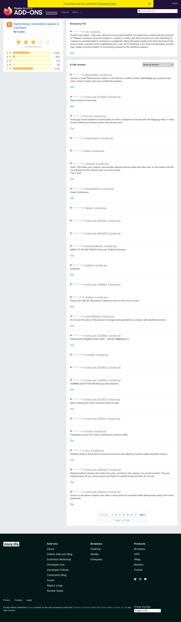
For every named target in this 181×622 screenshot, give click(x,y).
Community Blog (56, 575)
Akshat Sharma (92, 138)
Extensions (51, 12)
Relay (137, 559)
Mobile (94, 554)
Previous (103, 514)
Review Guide (55, 590)
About (50, 548)
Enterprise (96, 559)
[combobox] (157, 11)
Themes (65, 12)
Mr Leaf (88, 116)
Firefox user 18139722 (95, 418)
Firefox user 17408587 (96, 284)
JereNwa (89, 297)
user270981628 (92, 316)
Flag (72, 53)
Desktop (95, 548)
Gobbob (89, 265)
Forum (50, 580)
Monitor (138, 564)
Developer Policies (58, 569)
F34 (87, 31)
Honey (21, 31)
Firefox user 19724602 (96, 367)
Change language (142, 606)
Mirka (87, 151)
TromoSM (89, 354)
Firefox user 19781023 (95, 220)
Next (142, 514)
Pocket (138, 569)
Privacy (6, 600)
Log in (175, 3)
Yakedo (88, 208)
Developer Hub (56, 564)
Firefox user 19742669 (96, 335)
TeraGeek (90, 163)
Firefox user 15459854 (96, 380)
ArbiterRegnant (92, 188)
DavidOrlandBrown (94, 246)
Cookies (18, 600)
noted (30, 607)
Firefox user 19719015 (95, 399)
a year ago (95, 31)
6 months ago (114, 367)
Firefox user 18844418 (96, 233)
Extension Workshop (59, 559)
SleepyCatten (91, 74)
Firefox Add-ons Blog (59, 554)
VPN (136, 554)
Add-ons (52, 543)
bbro (87, 450)
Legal (29, 600)
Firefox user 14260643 (96, 492)
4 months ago (105, 74)
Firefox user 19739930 (96, 97)
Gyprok (88, 431)
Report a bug (54, 585)
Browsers (139, 548)
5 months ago (114, 233)
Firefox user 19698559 (96, 469)
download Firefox (107, 4)
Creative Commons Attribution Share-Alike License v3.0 (99, 607)
